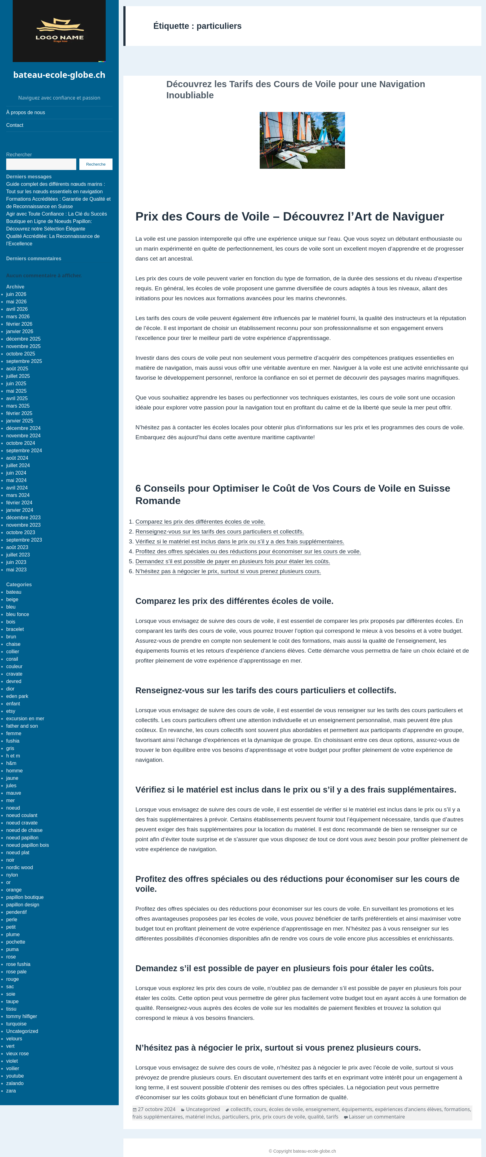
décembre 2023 (23, 517)
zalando (15, 1083)
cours (260, 1109)
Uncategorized (22, 1031)
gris (10, 748)
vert (10, 1046)
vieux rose (17, 1053)
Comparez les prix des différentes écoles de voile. (200, 521)
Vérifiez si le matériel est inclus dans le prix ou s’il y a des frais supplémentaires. (239, 541)
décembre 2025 (23, 339)
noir (10, 860)
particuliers (235, 1116)
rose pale (16, 971)
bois (10, 621)
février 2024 (19, 502)
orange (14, 889)
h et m (13, 755)
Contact (14, 125)
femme (13, 733)
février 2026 (19, 324)
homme (14, 770)
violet (12, 1061)
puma (12, 949)
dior (10, 688)
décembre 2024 (23, 428)
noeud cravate (22, 822)
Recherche (96, 164)
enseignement (322, 1109)
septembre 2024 (24, 450)
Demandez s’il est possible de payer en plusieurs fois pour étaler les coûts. (232, 561)
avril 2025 (17, 398)
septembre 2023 (24, 540)
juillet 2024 (18, 465)
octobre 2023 (20, 532)
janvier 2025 (19, 420)
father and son (22, 726)
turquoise (16, 1023)
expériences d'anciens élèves (408, 1109)
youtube (15, 1076)
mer (10, 800)
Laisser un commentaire (377, 1116)
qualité (316, 1116)
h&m (11, 763)
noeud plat (17, 852)
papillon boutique (25, 897)
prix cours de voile (284, 1116)
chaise (13, 644)
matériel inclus (202, 1116)
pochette (15, 942)
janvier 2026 (19, 331)
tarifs (332, 1116)
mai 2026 (16, 301)
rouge (12, 979)
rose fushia (18, 964)
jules (11, 785)
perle (11, 919)
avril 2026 (17, 309)
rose (11, 956)
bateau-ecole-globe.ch (59, 74)
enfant (13, 703)
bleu (10, 607)
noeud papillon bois (27, 845)
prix (255, 1116)
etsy (10, 711)
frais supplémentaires (157, 1116)
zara (11, 1090)
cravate (14, 674)
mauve (13, 793)
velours (14, 1038)
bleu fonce (17, 614)
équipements (357, 1109)
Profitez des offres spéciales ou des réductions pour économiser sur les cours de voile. (248, 551)
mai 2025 (16, 391)
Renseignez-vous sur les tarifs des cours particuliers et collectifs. (219, 531)
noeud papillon (22, 837)
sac (10, 986)
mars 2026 (18, 316)
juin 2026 (16, 294)
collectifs (241, 1109)
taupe (12, 1001)
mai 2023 (16, 569)
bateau (13, 592)
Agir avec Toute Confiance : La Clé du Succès (56, 214)
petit (10, 927)
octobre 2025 (20, 353)
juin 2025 (16, 383)
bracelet (15, 629)
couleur (14, 666)
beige (12, 599)
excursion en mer (25, 718)
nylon (12, 875)
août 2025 (17, 368)
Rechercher (19, 154)
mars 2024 (18, 495)
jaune (12, 778)
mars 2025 (18, 406)
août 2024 (17, 458)
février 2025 (19, 413)
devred (13, 681)
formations (457, 1109)
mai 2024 (16, 480)
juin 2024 (16, 473)
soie (10, 994)
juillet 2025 (18, 376)
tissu (11, 1009)
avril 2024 (17, 487)
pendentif (16, 912)
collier (12, 651)
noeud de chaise (24, 830)
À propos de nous (25, 112)
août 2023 (17, 547)
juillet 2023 (18, 554)
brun (11, 636)
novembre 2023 (23, 525)
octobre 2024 (20, 443)
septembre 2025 (24, 361)
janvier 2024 (19, 510)
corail (12, 659)
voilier (12, 1068)
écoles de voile (286, 1109)
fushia (13, 741)
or (8, 882)
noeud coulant (22, 815)
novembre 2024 (23, 435)
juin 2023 (16, 562)
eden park (17, 696)
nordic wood (19, 867)
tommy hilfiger (21, 1016)
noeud (13, 808)
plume (13, 934)
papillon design (22, 904)
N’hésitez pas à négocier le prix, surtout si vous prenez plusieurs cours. (228, 571)
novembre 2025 (23, 346)
